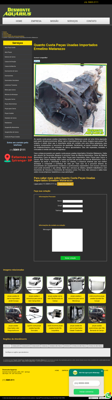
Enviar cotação (70, 258)
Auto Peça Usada (10, 47)
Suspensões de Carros (12, 132)
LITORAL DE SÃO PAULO (79, 346)
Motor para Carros (10, 90)
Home (19, 21)
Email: (70, 206)
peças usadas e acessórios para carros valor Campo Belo (34, 298)
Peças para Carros (10, 108)
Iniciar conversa (86, 392)
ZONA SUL (45, 346)
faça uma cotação (65, 184)
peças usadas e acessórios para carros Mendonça (76, 298)
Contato (91, 21)
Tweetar (37, 61)
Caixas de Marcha (10, 66)
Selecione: (7, 346)
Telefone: (69, 211)
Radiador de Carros (11, 118)
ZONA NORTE (26, 346)
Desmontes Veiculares (12, 80)
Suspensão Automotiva (12, 127)
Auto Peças (8, 52)
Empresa (36, 21)
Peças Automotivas (11, 104)
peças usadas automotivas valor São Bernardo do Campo (97, 328)
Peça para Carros (10, 99)
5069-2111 (93, 2)
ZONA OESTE (36, 346)
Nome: (70, 201)
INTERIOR (67, 346)
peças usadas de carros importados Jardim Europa (13, 298)
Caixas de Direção (10, 61)
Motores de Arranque (11, 94)
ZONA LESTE (16, 346)
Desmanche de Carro (11, 71)
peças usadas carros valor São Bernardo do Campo (55, 298)
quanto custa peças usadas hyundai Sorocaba (34, 328)
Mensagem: (63, 240)
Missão (54, 21)
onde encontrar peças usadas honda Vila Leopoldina (55, 328)
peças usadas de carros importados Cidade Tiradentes (76, 328)
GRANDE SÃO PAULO (56, 346)
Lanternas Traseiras (11, 85)
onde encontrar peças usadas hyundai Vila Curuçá (96, 298)
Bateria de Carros (10, 57)
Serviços (72, 21)
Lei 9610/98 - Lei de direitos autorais (45, 361)
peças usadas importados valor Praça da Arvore (13, 328)
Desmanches (9, 76)
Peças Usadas (9, 113)
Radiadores (8, 122)
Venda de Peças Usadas (12, 137)
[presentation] (52, 218)
